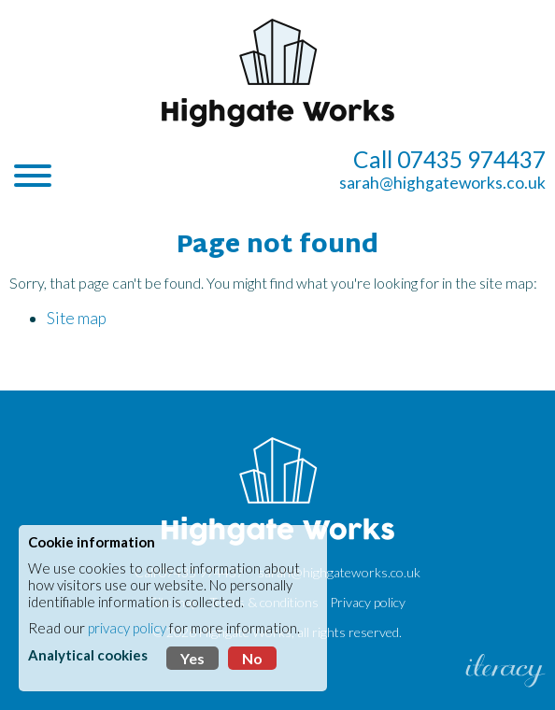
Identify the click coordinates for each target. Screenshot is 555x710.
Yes (192, 658)
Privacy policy (368, 602)
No (252, 658)
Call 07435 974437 (449, 159)
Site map (77, 318)
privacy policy (127, 627)
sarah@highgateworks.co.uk (442, 182)
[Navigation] (32, 177)
